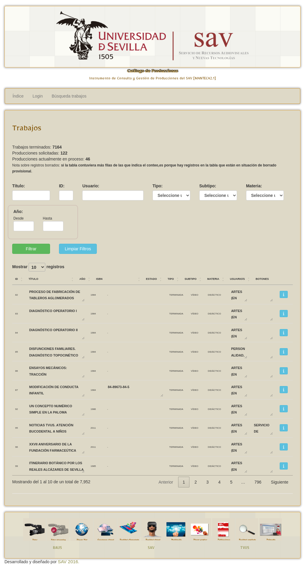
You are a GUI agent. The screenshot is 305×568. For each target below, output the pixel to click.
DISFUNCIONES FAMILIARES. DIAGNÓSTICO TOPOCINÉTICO (57, 352)
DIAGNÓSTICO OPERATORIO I (57, 314)
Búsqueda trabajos (69, 96)
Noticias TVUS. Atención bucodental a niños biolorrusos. (57, 428)
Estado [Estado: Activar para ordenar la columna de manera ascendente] (151, 278)
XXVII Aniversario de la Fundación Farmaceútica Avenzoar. (57, 447)
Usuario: (90, 185)
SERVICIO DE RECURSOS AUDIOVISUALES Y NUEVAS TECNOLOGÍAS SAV (263, 428)
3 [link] (207, 482)
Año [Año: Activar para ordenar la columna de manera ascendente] (82, 278)
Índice (18, 96)
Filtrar (31, 248)
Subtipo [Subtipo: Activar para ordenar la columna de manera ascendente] (191, 278)
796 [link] (257, 482)
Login (37, 96)
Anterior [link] (165, 482)
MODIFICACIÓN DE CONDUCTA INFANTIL (57, 390)
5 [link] (231, 482)
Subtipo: (207, 185)
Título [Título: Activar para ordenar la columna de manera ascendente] (33, 278)
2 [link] (195, 482)
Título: (18, 185)
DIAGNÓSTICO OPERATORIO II (57, 333)
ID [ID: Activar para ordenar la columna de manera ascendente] (16, 278)
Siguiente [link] (279, 482)
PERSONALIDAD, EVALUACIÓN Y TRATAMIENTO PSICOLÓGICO (239, 352)
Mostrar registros (38, 267)
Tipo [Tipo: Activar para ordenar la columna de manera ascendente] (171, 278)
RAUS (57, 549)
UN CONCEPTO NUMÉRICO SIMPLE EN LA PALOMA (57, 409)
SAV (151, 549)
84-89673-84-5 (135, 390)
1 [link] (184, 482)
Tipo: (157, 185)
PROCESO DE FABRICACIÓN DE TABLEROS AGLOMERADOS (57, 295)
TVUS (244, 549)
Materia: (254, 185)
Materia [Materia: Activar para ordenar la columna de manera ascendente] (213, 278)
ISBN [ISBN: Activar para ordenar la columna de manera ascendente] (99, 278)
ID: (62, 185)
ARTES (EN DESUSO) (239, 295)
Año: (18, 211)
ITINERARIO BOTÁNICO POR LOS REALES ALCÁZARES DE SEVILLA (57, 466)
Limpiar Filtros (78, 248)
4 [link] (219, 482)
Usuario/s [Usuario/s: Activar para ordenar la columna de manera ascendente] (237, 278)
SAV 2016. (68, 561)
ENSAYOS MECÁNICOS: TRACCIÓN (57, 371)
